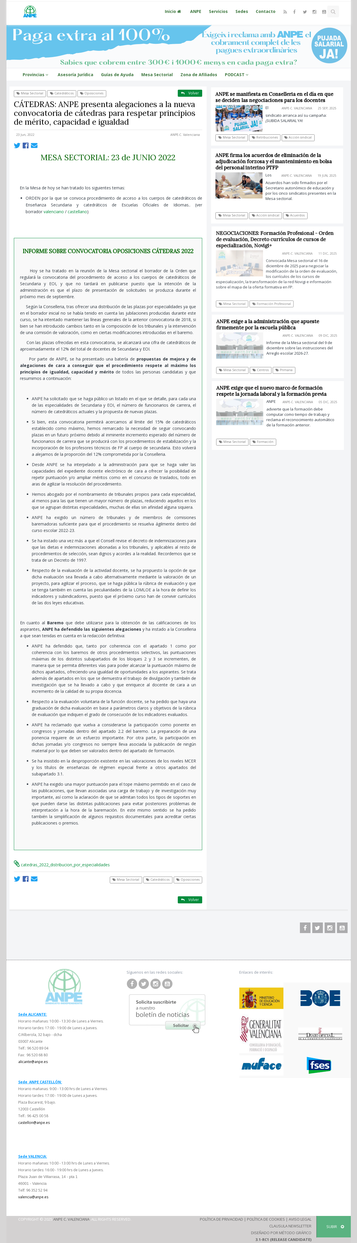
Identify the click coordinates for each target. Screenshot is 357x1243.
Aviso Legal (300, 1219)
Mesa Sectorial (157, 74)
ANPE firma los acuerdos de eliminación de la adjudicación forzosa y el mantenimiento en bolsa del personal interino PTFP (274, 161)
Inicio (173, 11)
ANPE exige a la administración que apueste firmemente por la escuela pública (270, 324)
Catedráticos (62, 93)
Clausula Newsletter (290, 1226)
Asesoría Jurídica (75, 74)
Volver (190, 93)
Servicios (218, 11)
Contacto (265, 11)
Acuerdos (295, 215)
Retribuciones (265, 137)
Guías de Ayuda (117, 74)
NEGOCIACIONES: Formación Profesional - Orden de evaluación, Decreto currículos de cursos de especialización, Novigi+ (278, 239)
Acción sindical (298, 137)
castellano (77, 211)
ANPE (195, 11)
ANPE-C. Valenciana (185, 135)
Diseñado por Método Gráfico (281, 1232)
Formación (265, 442)
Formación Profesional (274, 304)
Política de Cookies (266, 1219)
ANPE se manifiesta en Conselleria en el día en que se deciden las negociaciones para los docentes (274, 97)
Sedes (241, 11)
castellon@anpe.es (34, 1122)
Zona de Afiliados (198, 74)
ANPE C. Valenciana (71, 1219)
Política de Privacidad (221, 1219)
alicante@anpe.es (33, 1061)
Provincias (36, 74)
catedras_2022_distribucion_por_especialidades (62, 864)
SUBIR (335, 1226)
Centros (263, 370)
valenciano (54, 211)
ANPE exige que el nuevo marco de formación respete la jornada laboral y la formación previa (274, 391)
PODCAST (237, 74)
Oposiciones (91, 93)
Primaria (286, 370)
